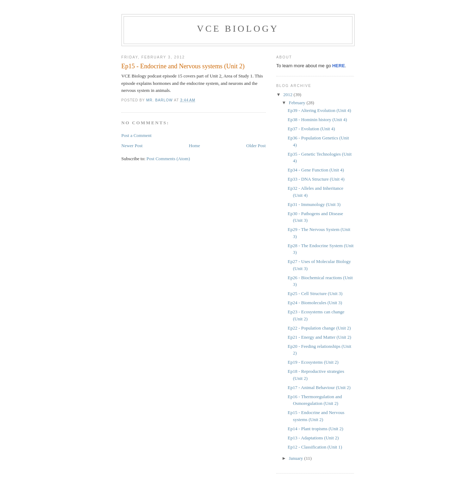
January (296, 458)
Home (194, 145)
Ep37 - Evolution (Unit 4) (311, 128)
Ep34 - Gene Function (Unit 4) (316, 170)
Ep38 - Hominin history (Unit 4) (317, 119)
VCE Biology (238, 29)
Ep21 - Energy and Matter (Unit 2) (319, 337)
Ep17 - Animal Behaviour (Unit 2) (319, 387)
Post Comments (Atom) (168, 158)
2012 (288, 94)
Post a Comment (136, 135)
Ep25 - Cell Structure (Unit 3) (315, 293)
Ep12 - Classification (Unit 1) (315, 447)
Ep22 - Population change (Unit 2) (319, 328)
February (297, 102)
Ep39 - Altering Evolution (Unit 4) (319, 110)
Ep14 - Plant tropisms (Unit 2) (315, 428)
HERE (338, 65)
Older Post (255, 145)
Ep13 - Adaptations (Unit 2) (313, 437)
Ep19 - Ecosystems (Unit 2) (313, 362)
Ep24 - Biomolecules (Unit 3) (315, 302)
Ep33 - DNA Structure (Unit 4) (316, 179)
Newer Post (132, 145)
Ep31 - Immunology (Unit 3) (314, 204)
